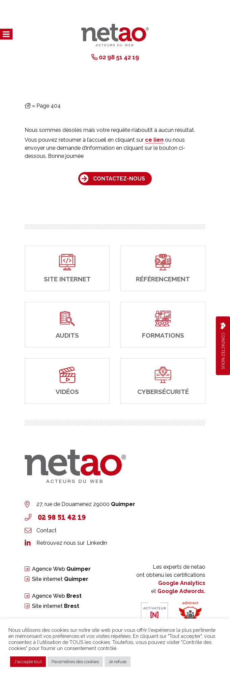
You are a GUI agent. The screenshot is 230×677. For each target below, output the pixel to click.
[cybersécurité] (162, 381)
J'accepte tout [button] (28, 661)
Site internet (60, 579)
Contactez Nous (223, 345)
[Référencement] (162, 268)
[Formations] (162, 324)
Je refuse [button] (117, 661)
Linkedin (97, 543)
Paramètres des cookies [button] (75, 661)
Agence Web (61, 569)
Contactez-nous (119, 178)
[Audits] (67, 324)
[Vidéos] (67, 381)
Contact (46, 530)
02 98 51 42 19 (119, 57)
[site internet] (67, 268)
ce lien (154, 140)
